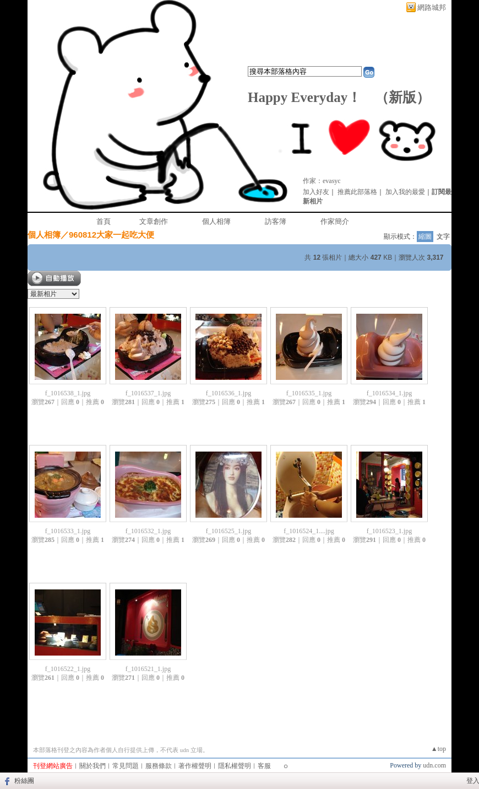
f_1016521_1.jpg (148, 669)
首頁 (103, 221)
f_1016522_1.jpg (67, 669)
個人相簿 (216, 221)
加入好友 (316, 192)
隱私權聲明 (234, 766)
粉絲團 (24, 781)
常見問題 (125, 766)
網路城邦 (431, 7)
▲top (438, 749)
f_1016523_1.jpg (389, 531)
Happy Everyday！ (304, 97)
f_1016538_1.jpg (67, 393)
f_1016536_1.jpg (228, 393)
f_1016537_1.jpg (148, 393)
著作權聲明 (194, 766)
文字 (443, 236)
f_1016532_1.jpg (148, 531)
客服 (264, 766)
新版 (402, 97)
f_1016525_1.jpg (228, 531)
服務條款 (158, 766)
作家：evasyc (322, 181)
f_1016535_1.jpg (308, 393)
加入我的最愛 (405, 192)
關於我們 (92, 766)
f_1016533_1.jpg (67, 531)
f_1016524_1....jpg (309, 531)
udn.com (434, 765)
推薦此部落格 (357, 192)
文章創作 (153, 221)
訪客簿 (275, 221)
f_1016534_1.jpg (389, 393)
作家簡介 (334, 221)
